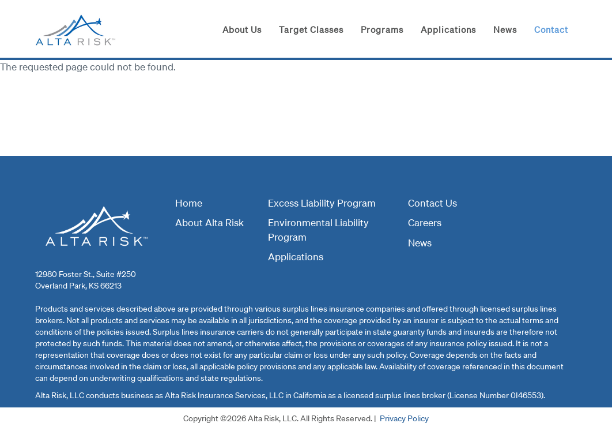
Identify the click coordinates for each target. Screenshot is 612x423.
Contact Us (432, 203)
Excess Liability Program (322, 203)
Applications (448, 29)
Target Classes (311, 29)
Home (188, 203)
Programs (382, 29)
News (505, 29)
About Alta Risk (209, 222)
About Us (242, 29)
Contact (551, 29)
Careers (424, 222)
